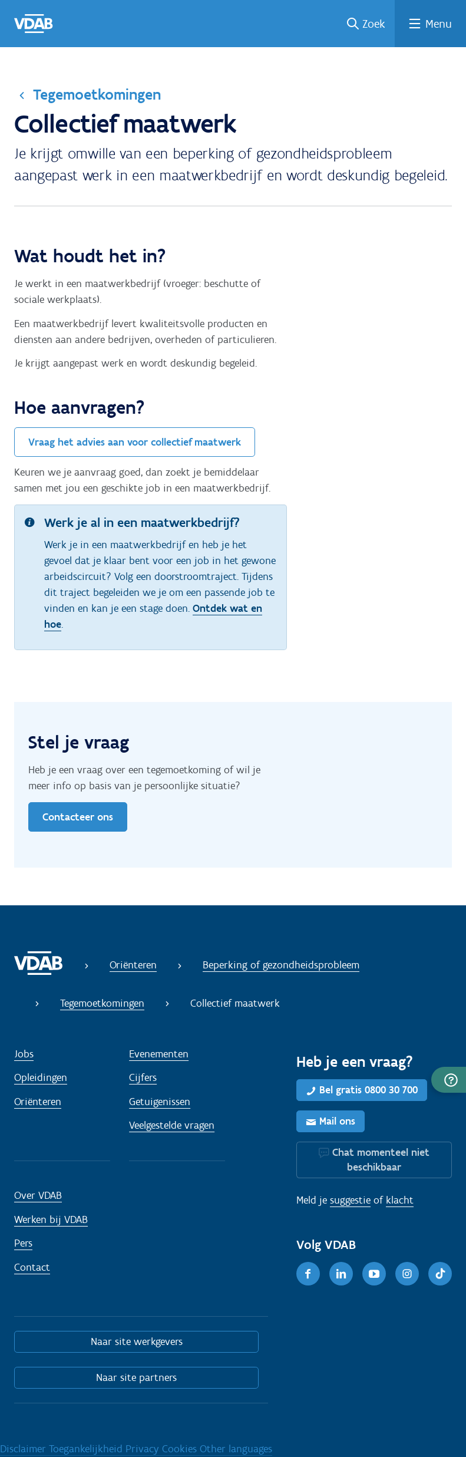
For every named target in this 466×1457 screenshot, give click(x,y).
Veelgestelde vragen (171, 1125)
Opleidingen (40, 1077)
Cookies (181, 1448)
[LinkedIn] (341, 1273)
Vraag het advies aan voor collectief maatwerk (134, 442)
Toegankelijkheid (87, 1448)
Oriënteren (133, 964)
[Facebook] (308, 1273)
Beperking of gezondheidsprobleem (281, 964)
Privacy (143, 1448)
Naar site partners (136, 1377)
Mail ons (337, 1121)
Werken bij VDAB (51, 1219)
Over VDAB (38, 1195)
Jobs (24, 1053)
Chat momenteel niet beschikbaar (380, 1159)
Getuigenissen (159, 1101)
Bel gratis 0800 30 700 (368, 1089)
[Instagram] (407, 1273)
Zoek (373, 24)
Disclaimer (24, 1448)
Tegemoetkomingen (97, 94)
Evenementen (159, 1053)
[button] (448, 1080)
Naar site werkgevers (137, 1341)
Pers (23, 1243)
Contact (32, 1267)
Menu (438, 24)
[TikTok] (440, 1273)
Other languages (236, 1448)
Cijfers (143, 1077)
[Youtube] (374, 1273)
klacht (400, 1200)
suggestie (350, 1200)
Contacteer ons (77, 816)
